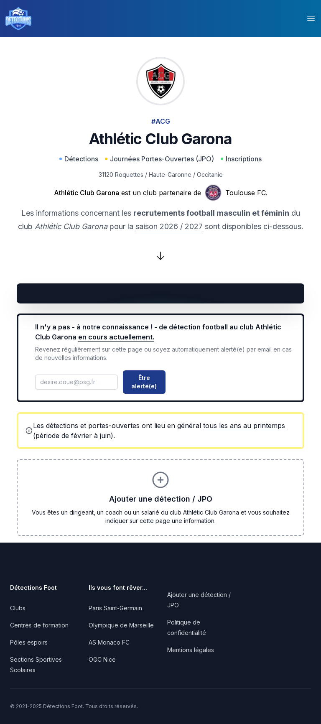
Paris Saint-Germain (115, 608)
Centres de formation (39, 625)
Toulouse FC (245, 193)
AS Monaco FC (109, 642)
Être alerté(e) (144, 382)
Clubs (17, 608)
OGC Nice (102, 659)
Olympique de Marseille (121, 625)
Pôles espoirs (29, 642)
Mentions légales (190, 649)
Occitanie (210, 174)
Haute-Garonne (170, 174)
